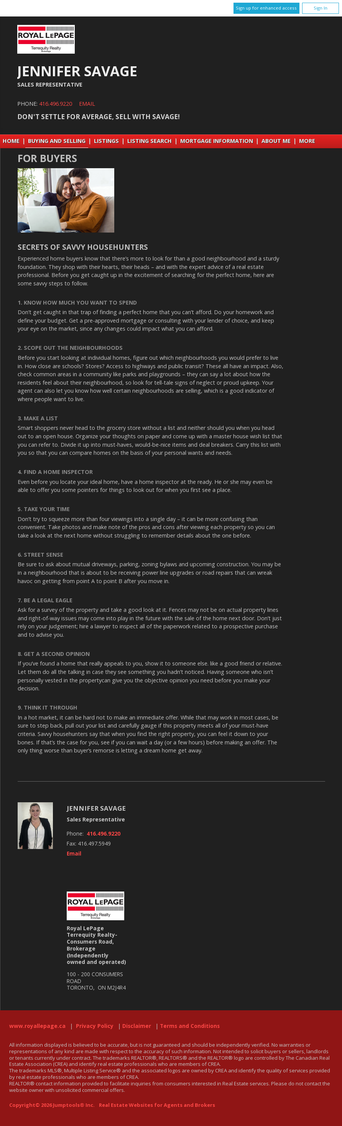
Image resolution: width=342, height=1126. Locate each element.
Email (87, 103)
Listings (106, 140)
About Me (276, 140)
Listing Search (149, 140)
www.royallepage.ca (37, 1026)
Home (11, 140)
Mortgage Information (216, 140)
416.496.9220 (55, 103)
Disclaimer (136, 1026)
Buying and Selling (57, 140)
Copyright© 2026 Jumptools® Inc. (52, 1104)
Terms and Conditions (190, 1026)
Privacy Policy (94, 1026)
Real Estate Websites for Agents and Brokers (157, 1104)
